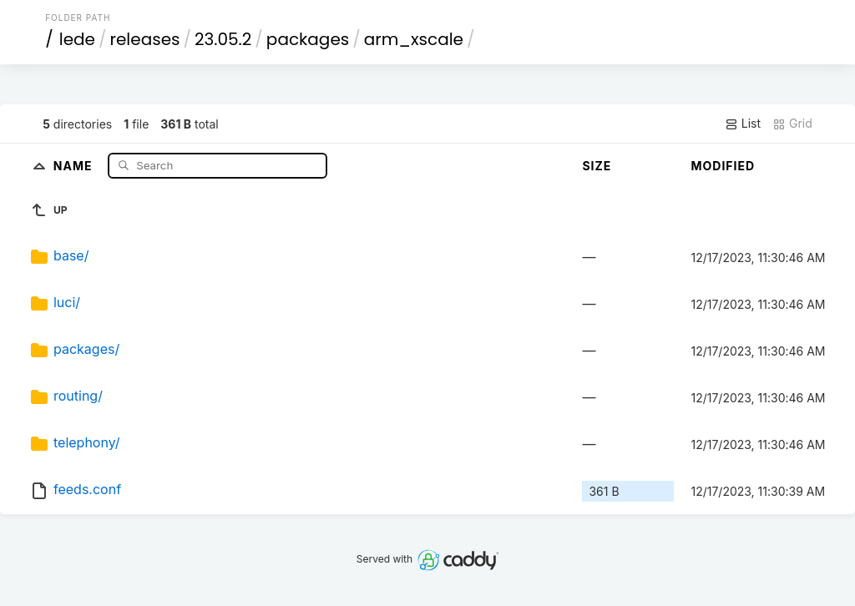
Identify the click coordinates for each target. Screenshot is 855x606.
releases (145, 39)
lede (77, 39)
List (743, 123)
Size (596, 166)
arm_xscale (413, 39)
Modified (723, 166)
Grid (792, 123)
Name (74, 165)
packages (307, 39)
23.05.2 (223, 39)
